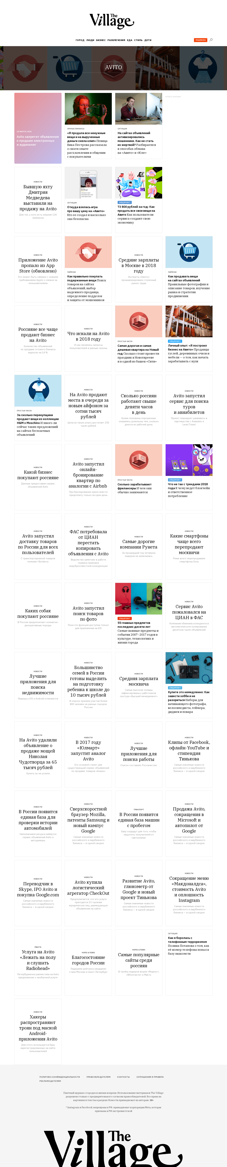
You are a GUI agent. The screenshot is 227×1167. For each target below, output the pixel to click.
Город (80, 40)
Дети (147, 40)
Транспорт (138, 809)
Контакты (123, 1077)
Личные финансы (75, 129)
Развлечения (116, 40)
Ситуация (122, 129)
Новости (38, 182)
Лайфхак (71, 272)
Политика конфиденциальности (60, 1077)
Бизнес (101, 40)
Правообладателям (99, 1077)
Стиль (138, 40)
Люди (90, 40)
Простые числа (125, 341)
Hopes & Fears (88, 952)
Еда (129, 40)
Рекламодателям (50, 1081)
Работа (38, 947)
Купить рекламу (173, 97)
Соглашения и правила (150, 1077)
